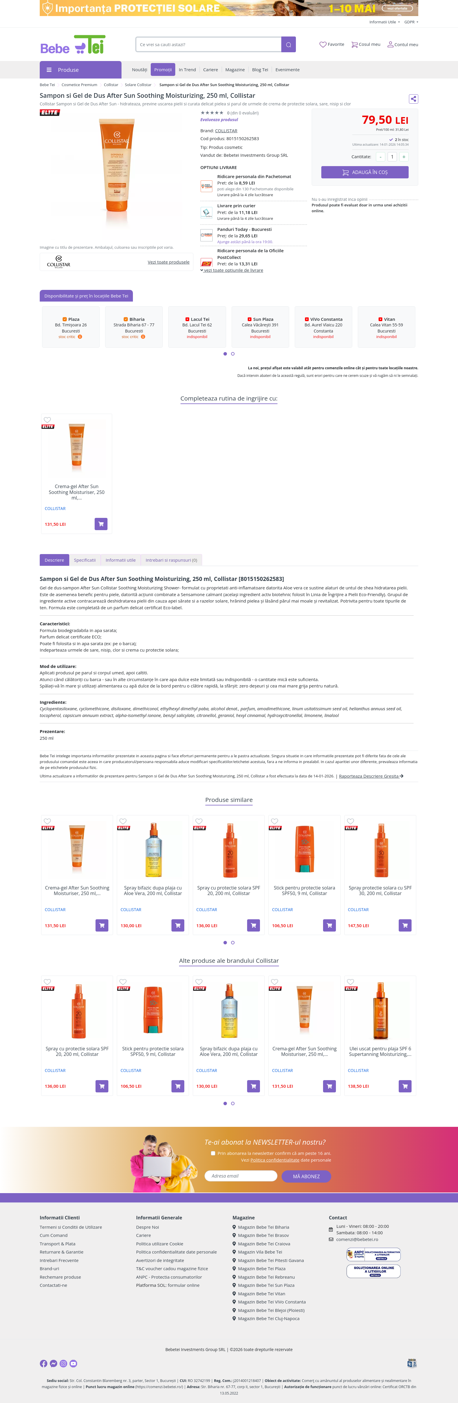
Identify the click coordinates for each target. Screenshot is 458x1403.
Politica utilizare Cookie (159, 1244)
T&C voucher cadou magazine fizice (172, 1268)
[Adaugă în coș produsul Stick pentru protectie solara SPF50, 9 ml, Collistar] (329, 925)
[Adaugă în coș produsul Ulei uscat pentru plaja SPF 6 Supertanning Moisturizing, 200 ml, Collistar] (405, 1086)
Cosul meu (366, 43)
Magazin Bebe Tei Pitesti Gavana (268, 1260)
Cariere (143, 1235)
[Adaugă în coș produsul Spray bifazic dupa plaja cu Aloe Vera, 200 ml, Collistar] (177, 925)
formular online (183, 1285)
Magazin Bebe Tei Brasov (261, 1235)
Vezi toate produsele (169, 262)
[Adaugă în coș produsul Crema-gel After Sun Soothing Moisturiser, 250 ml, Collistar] (101, 524)
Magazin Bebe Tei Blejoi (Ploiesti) (269, 1310)
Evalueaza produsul (219, 119)
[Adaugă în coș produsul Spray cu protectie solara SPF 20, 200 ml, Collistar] (253, 925)
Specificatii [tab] (85, 560)
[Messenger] (53, 1363)
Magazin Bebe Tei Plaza (259, 1268)
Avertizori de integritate (160, 1260)
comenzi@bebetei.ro (357, 1239)
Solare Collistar (138, 84)
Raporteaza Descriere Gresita (371, 776)
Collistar (111, 84)
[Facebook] (43, 1363)
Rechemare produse (60, 1277)
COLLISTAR (226, 130)
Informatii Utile (383, 22)
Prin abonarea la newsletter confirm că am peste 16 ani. (274, 1153)
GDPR (410, 22)
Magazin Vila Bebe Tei (257, 1252)
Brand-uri (49, 1268)
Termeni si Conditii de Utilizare (71, 1227)
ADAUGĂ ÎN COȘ (365, 172)
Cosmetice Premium (79, 84)
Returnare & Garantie (62, 1252)
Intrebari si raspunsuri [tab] (171, 560)
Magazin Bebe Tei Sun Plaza (263, 1285)
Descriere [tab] (54, 560)
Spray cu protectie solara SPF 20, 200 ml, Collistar (228, 890)
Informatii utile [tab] (121, 560)
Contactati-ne (53, 1285)
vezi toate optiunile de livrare (231, 270)
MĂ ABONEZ (306, 1176)
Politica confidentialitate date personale (176, 1252)
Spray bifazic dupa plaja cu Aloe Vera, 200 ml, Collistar (153, 890)
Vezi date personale (286, 1160)
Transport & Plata (57, 1244)
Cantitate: (361, 156)
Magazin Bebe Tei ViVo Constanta (269, 1302)
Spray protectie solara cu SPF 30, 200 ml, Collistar (380, 890)
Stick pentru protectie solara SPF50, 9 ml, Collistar (304, 890)
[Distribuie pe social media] (413, 99)
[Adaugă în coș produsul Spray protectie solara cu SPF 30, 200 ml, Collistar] (405, 925)
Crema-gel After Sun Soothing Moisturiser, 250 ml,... (77, 492)
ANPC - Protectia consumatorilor (169, 1277)
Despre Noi (147, 1227)
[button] (225, 354)
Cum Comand (54, 1235)
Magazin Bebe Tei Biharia (261, 1227)
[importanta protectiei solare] (229, 8)
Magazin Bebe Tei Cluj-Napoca (266, 1318)
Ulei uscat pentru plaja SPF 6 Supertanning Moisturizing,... (380, 1051)
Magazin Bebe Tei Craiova (261, 1244)
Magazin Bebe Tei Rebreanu (264, 1277)
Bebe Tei (47, 84)
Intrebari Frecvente (59, 1260)
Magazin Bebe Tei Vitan (259, 1293)
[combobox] (208, 44)
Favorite (332, 44)
